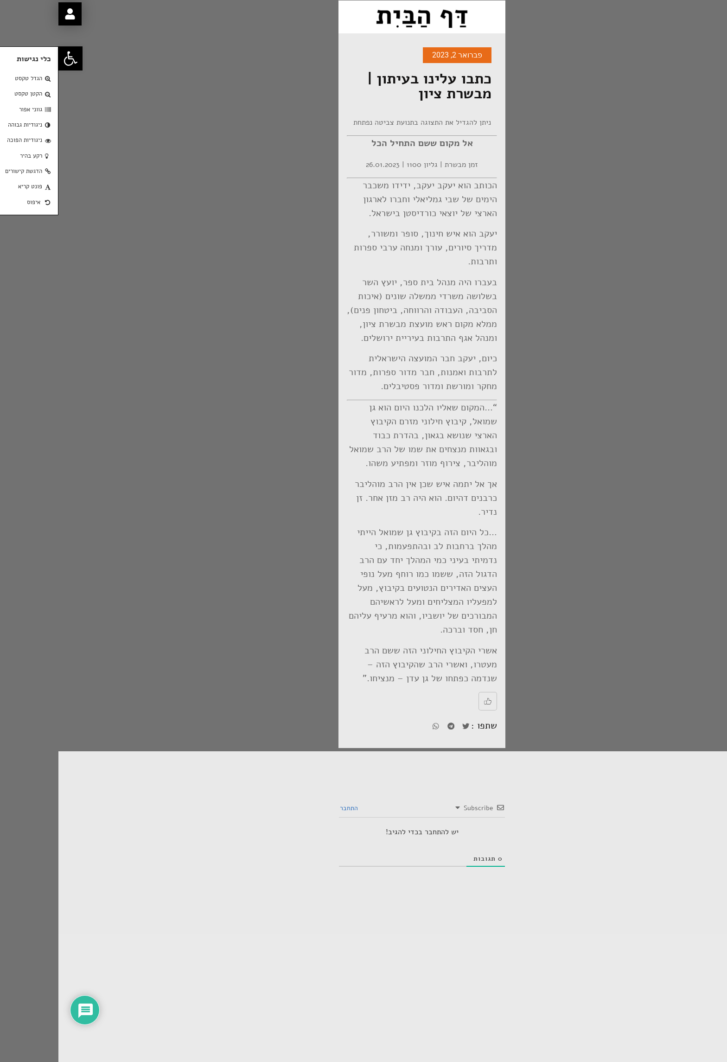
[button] (12, 58)
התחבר (291, 808)
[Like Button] (429, 701)
